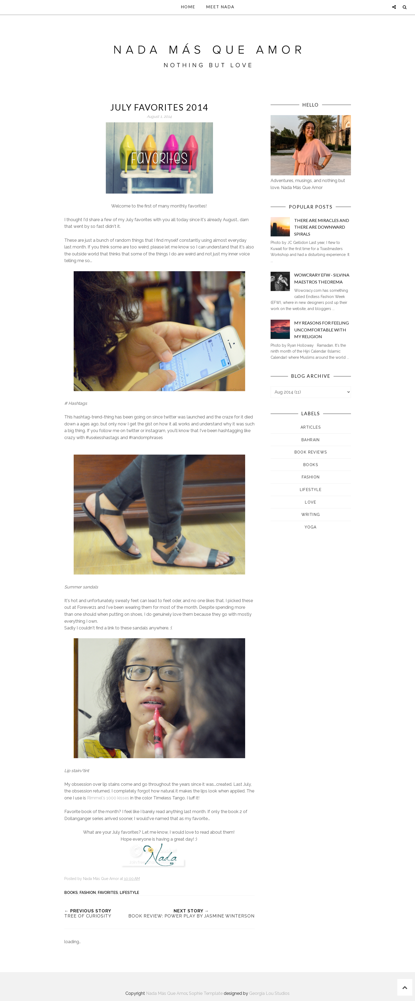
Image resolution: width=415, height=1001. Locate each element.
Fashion (88, 892)
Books (71, 892)
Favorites (108, 892)
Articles (311, 427)
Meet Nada (220, 6)
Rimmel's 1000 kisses (108, 797)
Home (188, 6)
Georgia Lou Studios (269, 993)
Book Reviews (310, 452)
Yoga (311, 527)
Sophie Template (206, 993)
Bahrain (310, 440)
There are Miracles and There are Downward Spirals (321, 227)
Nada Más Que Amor (166, 993)
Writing (310, 514)
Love (310, 502)
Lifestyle (129, 892)
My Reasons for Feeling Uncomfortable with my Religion (321, 329)
